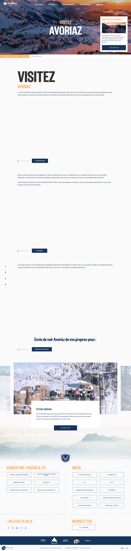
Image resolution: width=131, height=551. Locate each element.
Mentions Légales (45, 548)
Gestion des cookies (56, 548)
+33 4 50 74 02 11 (19, 521)
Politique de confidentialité (72, 548)
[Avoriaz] (10, 4)
